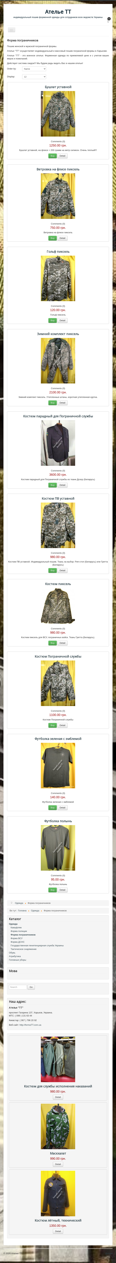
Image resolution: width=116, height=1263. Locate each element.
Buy (52, 156)
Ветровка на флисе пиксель (58, 169)
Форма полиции (19, 931)
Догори (109, 1253)
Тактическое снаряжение (24, 949)
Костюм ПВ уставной (58, 498)
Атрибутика (15, 956)
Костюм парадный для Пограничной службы (58, 416)
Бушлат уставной (58, 87)
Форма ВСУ (17, 938)
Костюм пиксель (58, 584)
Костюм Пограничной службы (58, 656)
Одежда (13, 924)
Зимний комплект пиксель (58, 334)
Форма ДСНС (18, 942)
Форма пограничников (23, 934)
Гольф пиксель (58, 251)
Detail (62, 156)
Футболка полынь (58, 821)
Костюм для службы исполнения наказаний (58, 1086)
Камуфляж (16, 927)
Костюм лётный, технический (58, 1220)
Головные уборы (17, 960)
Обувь (12, 952)
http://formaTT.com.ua (30, 1025)
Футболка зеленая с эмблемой (58, 739)
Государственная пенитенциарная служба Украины (37, 945)
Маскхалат (58, 1153)
